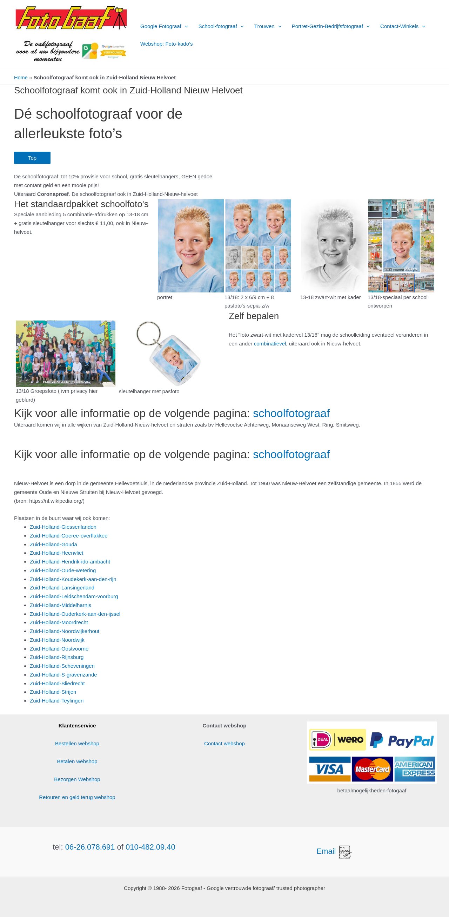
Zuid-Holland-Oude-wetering (63, 570)
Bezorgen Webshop (77, 779)
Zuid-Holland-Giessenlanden (63, 527)
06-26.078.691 (90, 846)
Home (21, 77)
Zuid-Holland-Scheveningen (62, 666)
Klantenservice (77, 725)
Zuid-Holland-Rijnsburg (56, 657)
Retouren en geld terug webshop (77, 797)
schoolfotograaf (291, 413)
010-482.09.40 (150, 846)
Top (32, 158)
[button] (184, 26)
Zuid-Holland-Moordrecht (59, 622)
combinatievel (270, 343)
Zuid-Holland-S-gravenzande (63, 674)
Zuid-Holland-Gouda (53, 544)
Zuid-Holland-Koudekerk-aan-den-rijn (73, 579)
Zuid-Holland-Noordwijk (57, 639)
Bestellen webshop (77, 743)
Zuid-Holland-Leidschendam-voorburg (74, 596)
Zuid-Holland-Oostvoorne (59, 648)
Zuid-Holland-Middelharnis (60, 605)
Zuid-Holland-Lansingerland (62, 588)
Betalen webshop (77, 761)
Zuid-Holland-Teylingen (56, 701)
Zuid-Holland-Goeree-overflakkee (69, 535)
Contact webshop (224, 743)
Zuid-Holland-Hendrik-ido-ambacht (70, 562)
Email (334, 851)
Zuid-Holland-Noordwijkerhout (64, 631)
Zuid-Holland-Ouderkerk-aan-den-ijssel (75, 613)
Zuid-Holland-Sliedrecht (57, 683)
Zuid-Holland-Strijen (53, 692)
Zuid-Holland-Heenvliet (56, 553)
